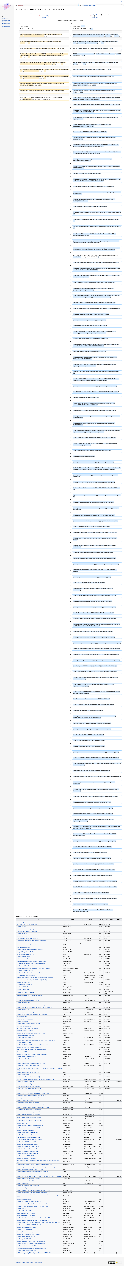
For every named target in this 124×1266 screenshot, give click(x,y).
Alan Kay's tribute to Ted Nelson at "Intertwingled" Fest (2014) (32, 1171)
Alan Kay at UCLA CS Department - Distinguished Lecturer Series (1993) (35, 1007)
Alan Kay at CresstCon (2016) (24, 1210)
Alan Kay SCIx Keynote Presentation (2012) (28, 1151)
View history (92, 5)
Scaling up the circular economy (25, 1231)
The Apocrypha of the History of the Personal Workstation (31, 940)
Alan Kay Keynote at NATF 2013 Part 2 (26, 1158)
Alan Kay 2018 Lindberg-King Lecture (26, 1227)
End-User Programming (23, 989)
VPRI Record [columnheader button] (109, 919)
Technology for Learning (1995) (25, 1026)
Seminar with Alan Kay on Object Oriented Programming (31, 963)
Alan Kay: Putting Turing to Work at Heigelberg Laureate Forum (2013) (34, 1164)
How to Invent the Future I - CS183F (26, 1213)
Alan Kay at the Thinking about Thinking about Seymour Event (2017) (34, 1217)
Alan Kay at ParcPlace (22, 1021)
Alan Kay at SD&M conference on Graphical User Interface (31, 1063)
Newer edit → (95, 17)
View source (85, 5)
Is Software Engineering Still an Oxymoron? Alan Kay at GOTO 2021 (34, 1253)
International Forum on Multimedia (25, 1035)
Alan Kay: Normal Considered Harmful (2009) (28, 1114)
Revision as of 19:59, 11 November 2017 (39, 14)
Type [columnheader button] (100, 919)
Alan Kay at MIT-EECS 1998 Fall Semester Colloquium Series (32, 1044)
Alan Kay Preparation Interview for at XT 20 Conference (31, 1241)
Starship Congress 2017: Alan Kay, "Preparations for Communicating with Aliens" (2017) (39, 1222)
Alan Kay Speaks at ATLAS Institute (26, 1236)
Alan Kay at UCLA (21, 1208)
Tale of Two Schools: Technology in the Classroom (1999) (31, 1049)
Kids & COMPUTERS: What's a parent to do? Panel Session (32, 998)
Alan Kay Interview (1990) (23, 982)
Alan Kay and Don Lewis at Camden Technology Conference (32, 1054)
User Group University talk (23, 947)
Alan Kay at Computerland (23, 1002)
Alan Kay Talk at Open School (24, 1058)
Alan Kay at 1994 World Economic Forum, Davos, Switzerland (32, 1014)
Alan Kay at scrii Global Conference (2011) (27, 1132)
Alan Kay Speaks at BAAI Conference (26, 1238)
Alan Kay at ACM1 (21, 1061)
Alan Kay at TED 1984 (22, 933)
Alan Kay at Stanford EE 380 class (25, 1037)
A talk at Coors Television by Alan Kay (26, 944)
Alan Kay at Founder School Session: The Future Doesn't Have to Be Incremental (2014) (39, 1176)
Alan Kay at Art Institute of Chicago (25, 1012)
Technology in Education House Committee (28, 1028)
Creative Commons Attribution (33, 1259)
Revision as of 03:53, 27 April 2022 (92, 14)
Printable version (6, 23)
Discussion (20, 5)
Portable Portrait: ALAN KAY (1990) (26, 975)
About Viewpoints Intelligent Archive (29, 1262)
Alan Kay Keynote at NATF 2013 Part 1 (26, 1155)
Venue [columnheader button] (90, 919)
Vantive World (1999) (22, 1051)
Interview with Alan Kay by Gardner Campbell (28, 1178)
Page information (6, 26)
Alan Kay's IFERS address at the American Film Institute (31, 1091)
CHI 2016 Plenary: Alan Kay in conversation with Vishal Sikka (32, 1206)
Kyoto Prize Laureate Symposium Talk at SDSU (29, 1088)
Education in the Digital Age (24, 1042)
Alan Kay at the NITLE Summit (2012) (26, 1141)
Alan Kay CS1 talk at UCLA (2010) (25, 1130)
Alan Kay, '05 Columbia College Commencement (29, 1084)
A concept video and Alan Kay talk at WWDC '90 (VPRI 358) (32, 980)
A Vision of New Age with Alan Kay (25, 954)
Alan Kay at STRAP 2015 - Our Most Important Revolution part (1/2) (34, 1190)
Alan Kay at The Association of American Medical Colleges (31, 1033)
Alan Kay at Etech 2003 (23, 1074)
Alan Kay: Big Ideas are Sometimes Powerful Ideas (29, 1120)
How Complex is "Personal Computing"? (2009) (29, 1117)
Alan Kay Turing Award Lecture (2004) (26, 1081)
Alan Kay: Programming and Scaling (26, 1134)
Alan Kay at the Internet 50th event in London (28, 1234)
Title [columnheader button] (39, 919)
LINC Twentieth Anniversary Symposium (27, 929)
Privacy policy (18, 1262)
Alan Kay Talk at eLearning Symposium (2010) (28, 1127)
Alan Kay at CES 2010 (22, 1123)
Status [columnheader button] (118, 919)
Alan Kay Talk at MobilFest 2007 (25, 1100)
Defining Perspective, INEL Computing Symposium (29, 995)
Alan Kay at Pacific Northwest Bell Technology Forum (30, 949)
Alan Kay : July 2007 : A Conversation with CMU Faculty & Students (34, 1093)
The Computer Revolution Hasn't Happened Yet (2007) (30, 1098)
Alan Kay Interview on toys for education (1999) (29, 1047)
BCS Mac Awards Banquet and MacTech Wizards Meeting (31, 961)
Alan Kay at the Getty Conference (25, 992)
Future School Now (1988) (23, 956)
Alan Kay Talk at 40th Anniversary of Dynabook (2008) (30, 1105)
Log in (121, 1)
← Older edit (43, 17)
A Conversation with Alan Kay (24, 959)
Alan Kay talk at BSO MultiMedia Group (27, 966)
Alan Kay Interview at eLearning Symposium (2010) (30, 1125)
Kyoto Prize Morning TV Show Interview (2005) (28, 1086)
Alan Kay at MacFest (22, 936)
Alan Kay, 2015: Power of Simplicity (26, 1181)
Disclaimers (40, 1262)
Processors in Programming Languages (27, 931)
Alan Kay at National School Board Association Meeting (31, 1005)
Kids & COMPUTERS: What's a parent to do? (28, 1000)
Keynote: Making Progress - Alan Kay (26, 1250)
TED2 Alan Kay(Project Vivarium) (25, 970)
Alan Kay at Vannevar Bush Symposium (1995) (28, 1023)
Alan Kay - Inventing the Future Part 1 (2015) (28, 1185)
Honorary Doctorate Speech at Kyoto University (29, 1112)
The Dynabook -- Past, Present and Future (27, 938)
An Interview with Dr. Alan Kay (24, 984)
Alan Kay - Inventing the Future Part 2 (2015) (28, 1188)
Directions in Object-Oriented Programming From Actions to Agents (33, 968)
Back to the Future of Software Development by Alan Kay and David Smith (35, 1079)
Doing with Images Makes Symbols (25, 952)
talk (43, 16)
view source (53, 14)
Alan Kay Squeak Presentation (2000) (26, 1056)
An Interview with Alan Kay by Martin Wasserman (29, 1109)
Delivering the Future (22, 1016)
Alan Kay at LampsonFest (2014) (25, 1174)
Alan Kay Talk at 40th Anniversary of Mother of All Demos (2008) (33, 1107)
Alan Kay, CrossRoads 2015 (24, 1199)
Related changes (6, 20)
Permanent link (5, 25)
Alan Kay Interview (21, 926)
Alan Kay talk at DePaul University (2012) (27, 1144)
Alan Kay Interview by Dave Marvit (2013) (27, 1153)
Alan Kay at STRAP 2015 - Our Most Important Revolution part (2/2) (34, 1192)
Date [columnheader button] (72, 919)
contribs (47, 16)
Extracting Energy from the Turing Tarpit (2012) (28, 1146)
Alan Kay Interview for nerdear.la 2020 (26, 1245)
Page (16, 5)
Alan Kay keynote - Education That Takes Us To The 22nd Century (33, 1220)
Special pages (5, 21)
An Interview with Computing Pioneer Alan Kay (28, 1148)
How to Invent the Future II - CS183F (26, 1215)
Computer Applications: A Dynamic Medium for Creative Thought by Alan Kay (36, 922)
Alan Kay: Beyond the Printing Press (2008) (28, 1102)
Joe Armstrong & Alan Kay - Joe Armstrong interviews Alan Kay (32, 1203)
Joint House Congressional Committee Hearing (28, 924)
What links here (5, 18)
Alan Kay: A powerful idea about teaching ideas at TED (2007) (32, 1095)
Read (80, 5)
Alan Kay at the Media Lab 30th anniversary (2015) (29, 1201)
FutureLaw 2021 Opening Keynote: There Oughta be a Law (32, 1248)
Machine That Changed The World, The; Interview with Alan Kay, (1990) (35, 977)
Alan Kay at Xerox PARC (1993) (25, 1009)
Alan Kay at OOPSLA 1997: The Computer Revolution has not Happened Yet (36, 1040)
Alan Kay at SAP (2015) (23, 1183)
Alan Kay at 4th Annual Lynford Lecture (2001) (28, 1065)
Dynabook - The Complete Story (25, 1030)
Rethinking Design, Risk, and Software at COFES (29, 1139)
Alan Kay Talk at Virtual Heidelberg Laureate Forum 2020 (31, 1243)
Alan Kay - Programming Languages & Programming (30, 1169)
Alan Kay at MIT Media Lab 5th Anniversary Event (29, 973)
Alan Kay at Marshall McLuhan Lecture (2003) (28, 1077)
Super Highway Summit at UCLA (25, 1019)
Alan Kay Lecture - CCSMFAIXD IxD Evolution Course (30, 1224)
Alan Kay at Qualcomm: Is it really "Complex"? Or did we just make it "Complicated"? (38, 1167)
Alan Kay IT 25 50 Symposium (24, 1229)
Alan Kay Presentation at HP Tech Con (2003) (28, 1072)
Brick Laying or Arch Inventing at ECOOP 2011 (28, 1137)
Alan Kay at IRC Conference (24, 987)
